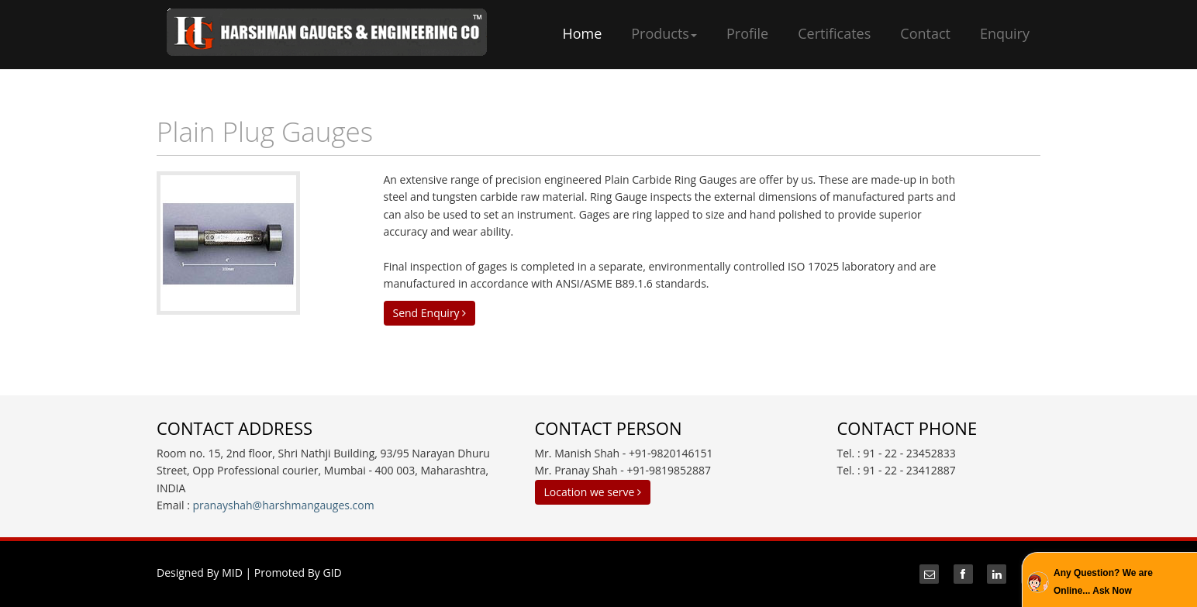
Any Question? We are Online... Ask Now (1103, 581)
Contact (925, 33)
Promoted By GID (298, 572)
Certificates (834, 33)
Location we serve (592, 492)
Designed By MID (200, 572)
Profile (747, 33)
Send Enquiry (430, 312)
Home (582, 33)
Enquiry (1005, 33)
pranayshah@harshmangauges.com (283, 505)
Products (664, 33)
